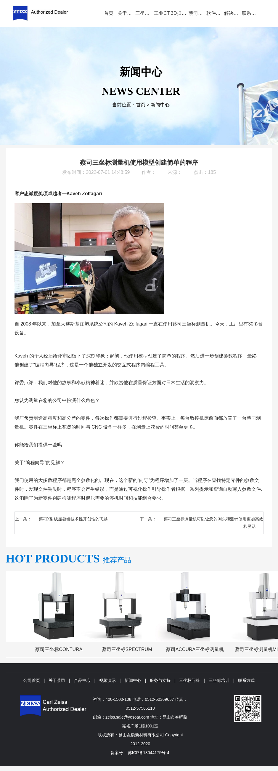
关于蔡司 (57, 680)
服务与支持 (160, 680)
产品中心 (82, 680)
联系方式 (246, 680)
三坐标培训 (219, 680)
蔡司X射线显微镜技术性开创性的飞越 (73, 519)
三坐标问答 (189, 680)
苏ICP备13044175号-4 (148, 752)
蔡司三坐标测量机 (191, 323)
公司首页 (31, 680)
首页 (140, 104)
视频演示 (107, 680)
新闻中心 (160, 104)
